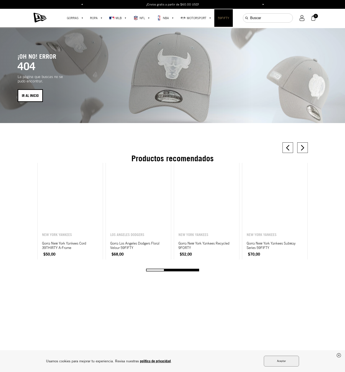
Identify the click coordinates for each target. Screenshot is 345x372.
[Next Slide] (302, 147)
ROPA (94, 18)
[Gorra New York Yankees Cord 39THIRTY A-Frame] (70, 211)
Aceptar (281, 361)
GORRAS (73, 18)
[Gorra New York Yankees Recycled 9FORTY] (206, 211)
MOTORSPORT (193, 18)
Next (263, 4)
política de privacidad (155, 361)
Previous (81, 4)
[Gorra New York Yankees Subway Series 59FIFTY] (274, 211)
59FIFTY (223, 18)
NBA (162, 18)
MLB (115, 18)
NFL (139, 18)
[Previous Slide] (288, 147)
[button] (302, 18)
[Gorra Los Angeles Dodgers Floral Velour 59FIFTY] (138, 211)
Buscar (255, 18)
